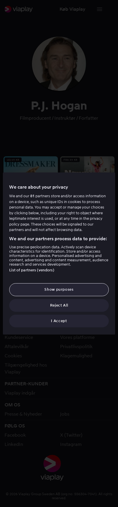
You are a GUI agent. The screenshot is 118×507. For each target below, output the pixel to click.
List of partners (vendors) (31, 270)
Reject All (59, 305)
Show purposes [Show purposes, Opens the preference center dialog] (58, 289)
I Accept (59, 321)
